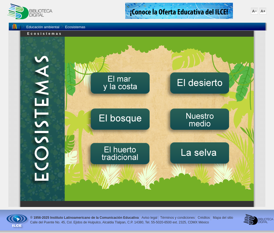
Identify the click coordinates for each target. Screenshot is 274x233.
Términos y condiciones (177, 218)
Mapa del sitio (223, 218)
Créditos (204, 218)
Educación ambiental (42, 27)
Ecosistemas (75, 27)
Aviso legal (149, 218)
